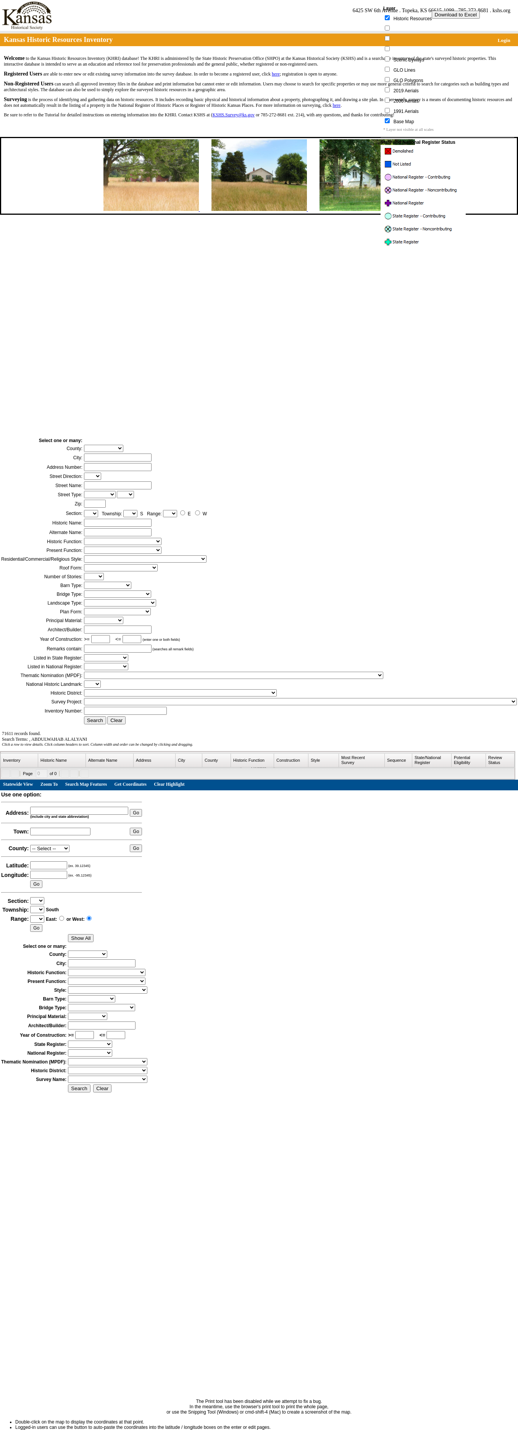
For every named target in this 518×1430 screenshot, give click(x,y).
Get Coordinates (131, 784)
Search (95, 720)
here (276, 74)
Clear (116, 720)
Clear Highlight (169, 784)
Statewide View (18, 784)
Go (136, 813)
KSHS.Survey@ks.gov (234, 114)
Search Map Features (86, 784)
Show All (80, 938)
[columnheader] (19, 760)
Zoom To (49, 784)
